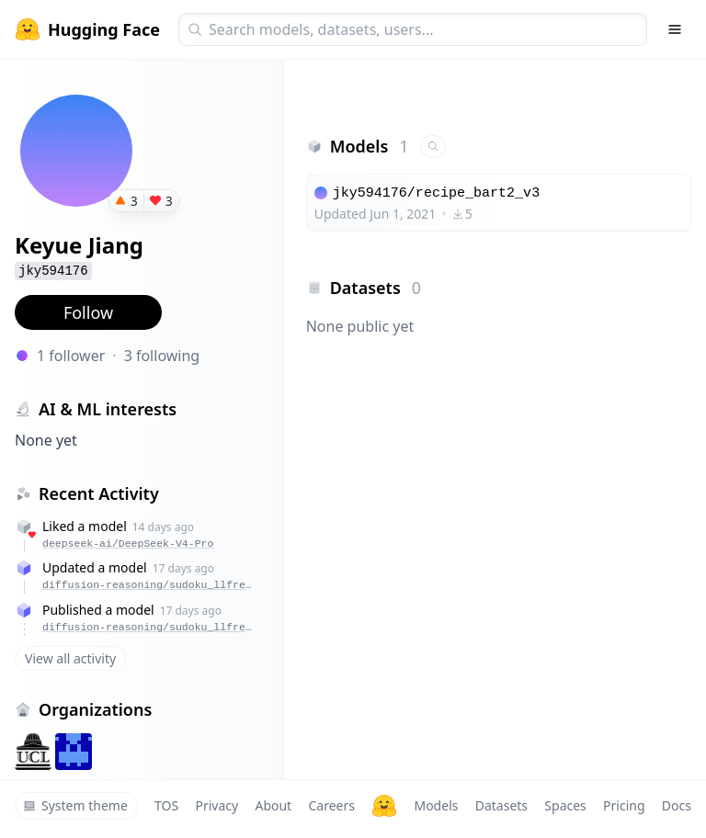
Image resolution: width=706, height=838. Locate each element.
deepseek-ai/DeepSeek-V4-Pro (127, 543)
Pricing (623, 805)
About (273, 805)
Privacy (216, 805)
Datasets (501, 805)
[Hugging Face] (384, 806)
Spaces (565, 805)
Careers (331, 805)
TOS (166, 805)
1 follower (71, 355)
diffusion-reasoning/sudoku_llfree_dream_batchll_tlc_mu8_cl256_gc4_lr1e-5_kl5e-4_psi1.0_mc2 (149, 585)
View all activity (70, 658)
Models (436, 805)
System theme (75, 805)
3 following (162, 355)
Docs (676, 805)
